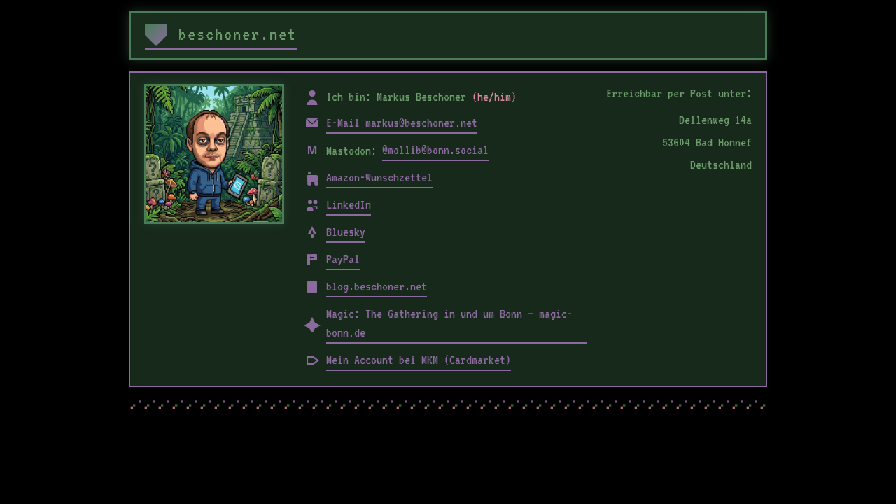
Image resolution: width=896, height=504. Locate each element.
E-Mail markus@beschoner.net (401, 122)
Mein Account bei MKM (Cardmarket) (418, 360)
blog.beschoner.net (376, 286)
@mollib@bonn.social (435, 150)
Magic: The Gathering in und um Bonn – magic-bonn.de (449, 323)
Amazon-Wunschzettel (379, 177)
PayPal (343, 259)
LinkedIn (348, 204)
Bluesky (345, 232)
